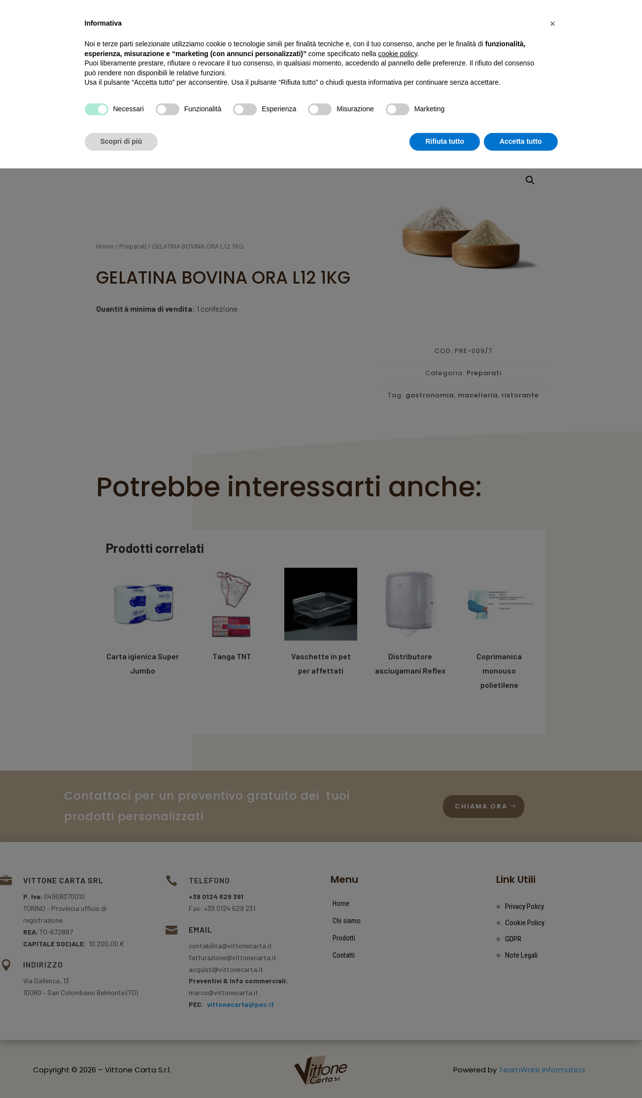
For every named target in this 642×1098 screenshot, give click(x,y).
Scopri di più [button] (121, 1071)
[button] (553, 953)
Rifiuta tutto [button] (444, 1071)
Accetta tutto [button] (521, 1071)
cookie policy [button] (397, 983)
